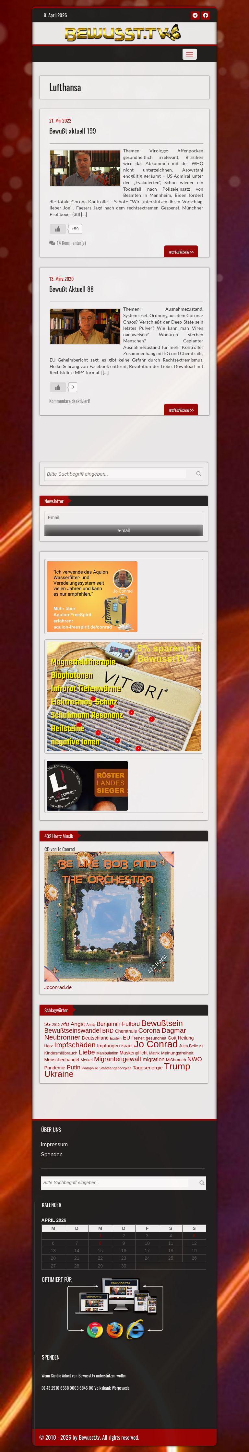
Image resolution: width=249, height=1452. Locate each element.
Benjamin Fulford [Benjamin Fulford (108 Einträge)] (118, 1024)
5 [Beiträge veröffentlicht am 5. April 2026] (194, 1235)
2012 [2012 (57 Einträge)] (56, 1025)
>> (181, 251)
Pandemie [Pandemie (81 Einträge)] (54, 1067)
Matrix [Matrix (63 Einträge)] (154, 1053)
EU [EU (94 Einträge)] (126, 1038)
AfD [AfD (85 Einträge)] (65, 1024)
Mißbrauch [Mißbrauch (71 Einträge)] (176, 1059)
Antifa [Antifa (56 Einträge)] (90, 1025)
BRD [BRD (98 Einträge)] (107, 1031)
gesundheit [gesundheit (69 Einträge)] (156, 1038)
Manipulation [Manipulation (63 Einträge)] (107, 1053)
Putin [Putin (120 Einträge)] (73, 1067)
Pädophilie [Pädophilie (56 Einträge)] (90, 1068)
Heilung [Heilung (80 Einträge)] (186, 1038)
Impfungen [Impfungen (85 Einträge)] (108, 1045)
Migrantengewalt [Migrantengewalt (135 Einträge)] (117, 1059)
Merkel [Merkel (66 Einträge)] (87, 1060)
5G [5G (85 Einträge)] (47, 1024)
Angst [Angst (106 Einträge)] (78, 1024)
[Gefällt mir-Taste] (58, 229)
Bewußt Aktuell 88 (71, 289)
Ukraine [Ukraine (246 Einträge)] (59, 1074)
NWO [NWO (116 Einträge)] (194, 1059)
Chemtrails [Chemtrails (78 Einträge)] (126, 1031)
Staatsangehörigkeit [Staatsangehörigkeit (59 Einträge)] (115, 1068)
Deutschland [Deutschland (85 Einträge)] (95, 1038)
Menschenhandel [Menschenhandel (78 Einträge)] (61, 1059)
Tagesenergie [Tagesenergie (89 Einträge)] (147, 1067)
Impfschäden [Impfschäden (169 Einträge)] (75, 1045)
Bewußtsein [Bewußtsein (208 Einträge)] (162, 1023)
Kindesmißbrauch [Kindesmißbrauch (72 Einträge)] (60, 1053)
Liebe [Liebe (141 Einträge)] (87, 1052)
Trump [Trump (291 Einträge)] (177, 1066)
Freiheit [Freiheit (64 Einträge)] (138, 1038)
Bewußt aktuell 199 (72, 131)
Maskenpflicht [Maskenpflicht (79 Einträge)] (134, 1052)
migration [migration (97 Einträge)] (153, 1059)
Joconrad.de (58, 987)
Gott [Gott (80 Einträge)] (172, 1038)
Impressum (54, 1145)
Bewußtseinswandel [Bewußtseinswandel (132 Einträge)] (72, 1030)
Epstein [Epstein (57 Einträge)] (116, 1038)
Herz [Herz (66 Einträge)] (48, 1046)
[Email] (123, 518)
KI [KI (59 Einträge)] (201, 1046)
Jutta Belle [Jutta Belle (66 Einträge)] (188, 1046)
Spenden (52, 1155)
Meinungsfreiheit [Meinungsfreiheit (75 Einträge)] (177, 1053)
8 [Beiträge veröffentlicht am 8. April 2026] (100, 1243)
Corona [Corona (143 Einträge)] (149, 1030)
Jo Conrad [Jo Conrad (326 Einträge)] (156, 1044)
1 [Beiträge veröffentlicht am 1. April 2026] (100, 1235)
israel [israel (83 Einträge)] (127, 1045)
